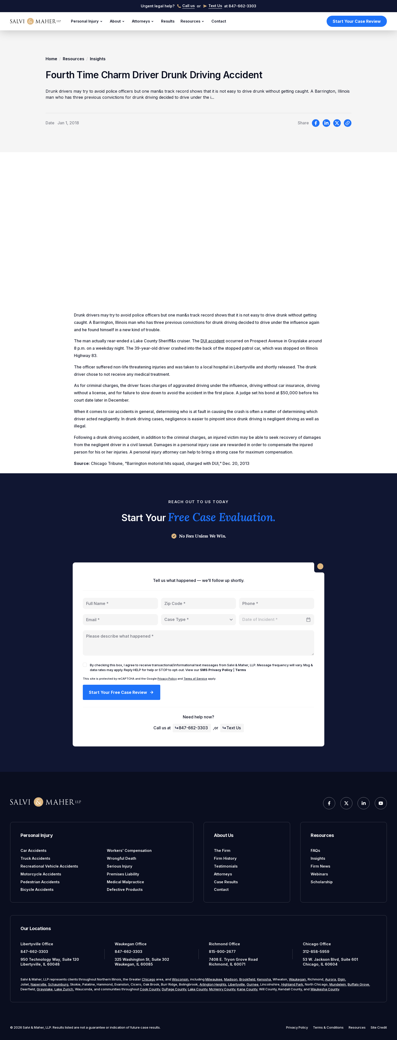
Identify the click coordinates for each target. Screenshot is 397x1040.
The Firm (222, 850)
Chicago (148, 979)
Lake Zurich (63, 989)
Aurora (330, 979)
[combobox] (198, 619)
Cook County (150, 989)
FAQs (315, 850)
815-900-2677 (222, 951)
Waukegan (297, 979)
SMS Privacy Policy (216, 670)
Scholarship (322, 882)
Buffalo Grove (358, 984)
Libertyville (236, 984)
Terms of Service (195, 678)
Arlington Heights (213, 984)
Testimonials (225, 866)
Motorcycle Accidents (41, 874)
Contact (218, 21)
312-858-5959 (316, 951)
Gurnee (253, 984)
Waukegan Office (131, 944)
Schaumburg (58, 984)
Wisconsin (180, 979)
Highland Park (292, 984)
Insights (98, 58)
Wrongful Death (121, 858)
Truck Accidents (35, 858)
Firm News (320, 866)
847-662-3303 (191, 727)
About (118, 21)
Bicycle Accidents (37, 889)
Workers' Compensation (129, 850)
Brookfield (247, 979)
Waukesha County (324, 989)
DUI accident (213, 342)
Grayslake (45, 989)
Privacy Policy (167, 678)
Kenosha (264, 979)
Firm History (225, 858)
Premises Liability (123, 874)
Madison (230, 979)
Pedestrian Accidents (40, 882)
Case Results (226, 882)
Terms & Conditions (328, 1027)
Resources (193, 21)
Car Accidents (33, 850)
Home (51, 58)
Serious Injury (119, 866)
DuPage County (174, 989)
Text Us (231, 727)
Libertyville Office (37, 944)
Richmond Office (224, 944)
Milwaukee (213, 979)
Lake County (197, 989)
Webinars (319, 874)
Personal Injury (87, 21)
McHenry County (222, 989)
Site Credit (379, 1027)
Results (167, 21)
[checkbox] (85, 665)
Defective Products (125, 889)
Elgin (341, 979)
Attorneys (143, 21)
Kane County (247, 989)
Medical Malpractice (125, 882)
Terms (240, 670)
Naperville (38, 984)
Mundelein (337, 984)
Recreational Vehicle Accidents (49, 866)
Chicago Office (317, 944)
